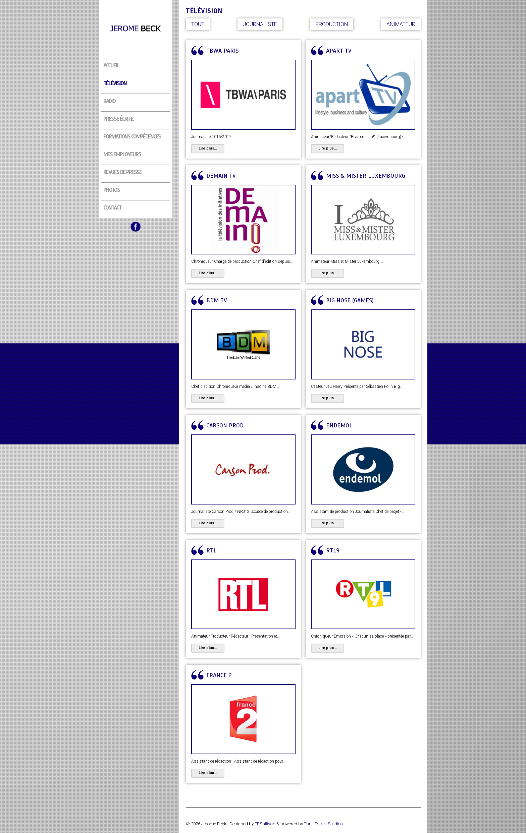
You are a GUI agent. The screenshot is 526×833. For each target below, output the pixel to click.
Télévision (114, 83)
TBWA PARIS (222, 50)
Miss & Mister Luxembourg (365, 175)
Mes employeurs (122, 154)
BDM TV (216, 300)
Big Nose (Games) (350, 300)
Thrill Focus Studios (323, 823)
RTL (211, 550)
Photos (111, 189)
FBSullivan (265, 823)
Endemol (339, 425)
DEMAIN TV (220, 175)
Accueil (111, 65)
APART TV (338, 50)
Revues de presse (122, 172)
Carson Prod (225, 425)
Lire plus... (208, 148)
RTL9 (332, 550)
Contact (112, 207)
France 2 (219, 675)
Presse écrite (118, 118)
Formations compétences (132, 136)
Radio (109, 101)
